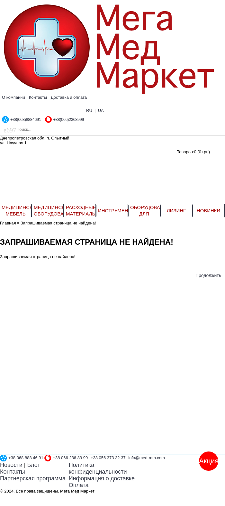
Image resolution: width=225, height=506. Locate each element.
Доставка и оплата (69, 97)
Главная (8, 223)
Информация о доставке (102, 478)
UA (101, 110)
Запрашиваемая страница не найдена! (58, 223)
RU (89, 110)
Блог (33, 465)
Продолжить (208, 275)
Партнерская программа (33, 478)
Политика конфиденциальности (98, 468)
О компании (13, 97)
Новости (11, 465)
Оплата (79, 485)
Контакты (38, 97)
